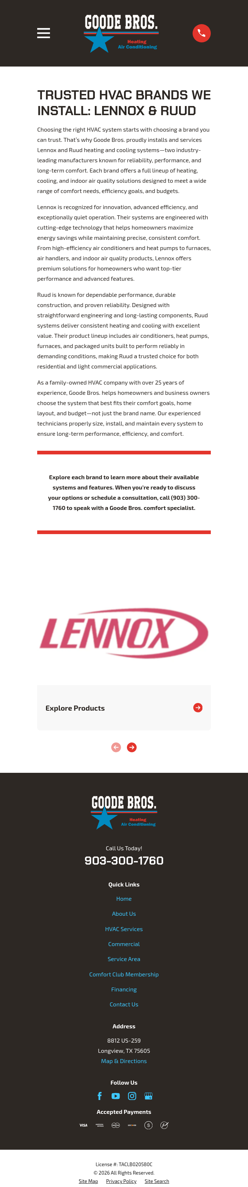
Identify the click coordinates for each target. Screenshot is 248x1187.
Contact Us (124, 1004)
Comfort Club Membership (124, 974)
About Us (124, 913)
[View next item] (132, 747)
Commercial (124, 943)
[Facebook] (100, 1096)
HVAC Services (124, 928)
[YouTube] (116, 1096)
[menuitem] (88, 1181)
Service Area (124, 958)
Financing (124, 989)
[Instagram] (132, 1096)
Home (124, 898)
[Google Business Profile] (148, 1096)
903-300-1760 (124, 860)
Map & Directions (124, 1060)
